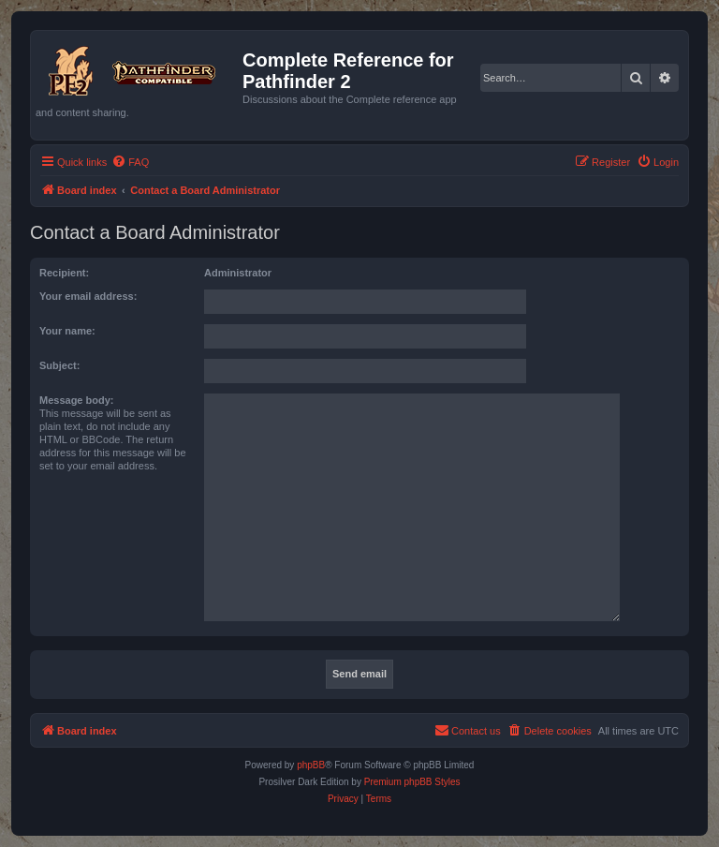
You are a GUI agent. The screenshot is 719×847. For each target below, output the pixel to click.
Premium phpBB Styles (412, 782)
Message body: (76, 400)
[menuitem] (130, 162)
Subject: (59, 365)
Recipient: (64, 272)
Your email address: (88, 296)
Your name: (67, 330)
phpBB (311, 765)
